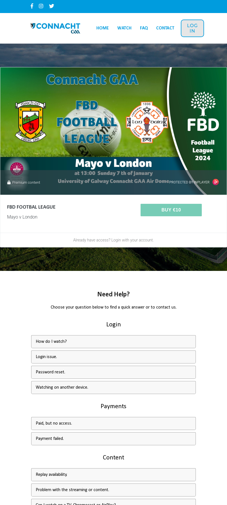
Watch (124, 28)
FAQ (144, 28)
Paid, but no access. (54, 423)
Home (102, 28)
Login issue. (46, 357)
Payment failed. (50, 438)
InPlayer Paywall (215, 182)
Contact (165, 28)
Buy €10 (171, 209)
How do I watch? (51, 341)
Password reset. (50, 372)
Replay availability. (51, 474)
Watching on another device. (62, 387)
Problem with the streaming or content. (72, 490)
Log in (192, 28)
